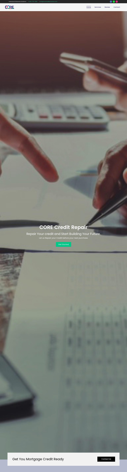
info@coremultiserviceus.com (48, 1)
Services (97, 7)
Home (88, 7)
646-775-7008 (32, 1)
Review (107, 7)
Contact (116, 7)
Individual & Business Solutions (17, 1)
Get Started (63, 244)
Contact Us (106, 459)
